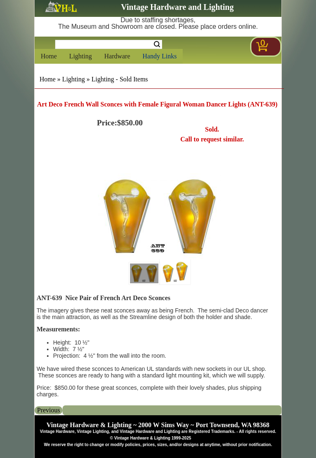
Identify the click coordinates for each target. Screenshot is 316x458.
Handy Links (159, 56)
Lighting (80, 56)
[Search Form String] (108, 44)
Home (49, 56)
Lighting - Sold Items (119, 79)
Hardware (117, 56)
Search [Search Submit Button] (157, 44)
